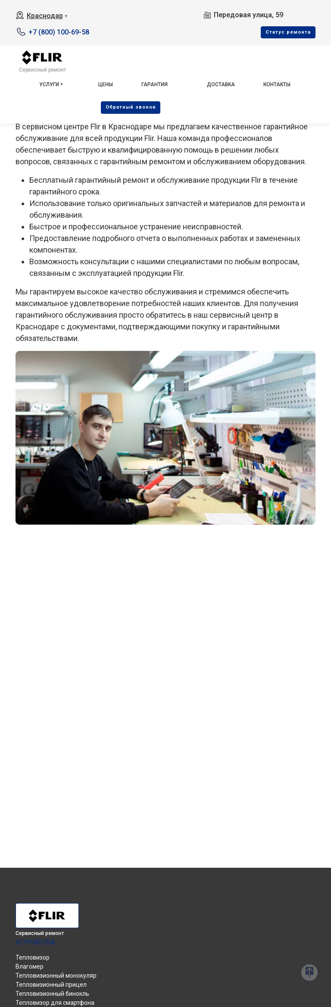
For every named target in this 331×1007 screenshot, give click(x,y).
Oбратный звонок (131, 107)
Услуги (49, 84)
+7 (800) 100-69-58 (58, 32)
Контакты (276, 84)
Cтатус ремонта (288, 32)
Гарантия (154, 84)
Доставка (221, 84)
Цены (105, 84)
